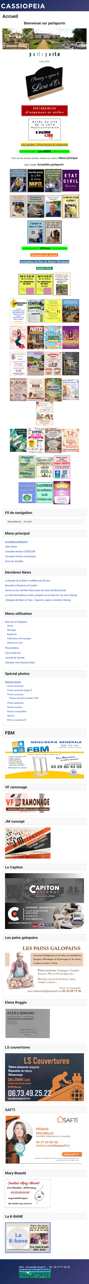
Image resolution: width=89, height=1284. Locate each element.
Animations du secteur (44, 255)
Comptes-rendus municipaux (20, 556)
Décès (10, 626)
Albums (10, 716)
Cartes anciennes (15, 686)
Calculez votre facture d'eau (20, 662)
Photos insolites (14, 707)
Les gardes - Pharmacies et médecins (44, 144)
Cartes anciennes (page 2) (19, 690)
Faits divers (11, 546)
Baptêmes (12, 634)
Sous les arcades (14, 561)
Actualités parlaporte (16, 541)
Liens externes (13, 652)
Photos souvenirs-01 (16, 720)
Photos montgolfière (16, 711)
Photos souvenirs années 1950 (23, 698)
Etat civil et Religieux (16, 621)
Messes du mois (15, 643)
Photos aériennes (15, 703)
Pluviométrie (12, 648)
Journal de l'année (15, 657)
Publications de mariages (19, 638)
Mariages (11, 630)
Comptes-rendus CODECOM (20, 551)
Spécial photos (13, 682)
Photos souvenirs (15, 694)
